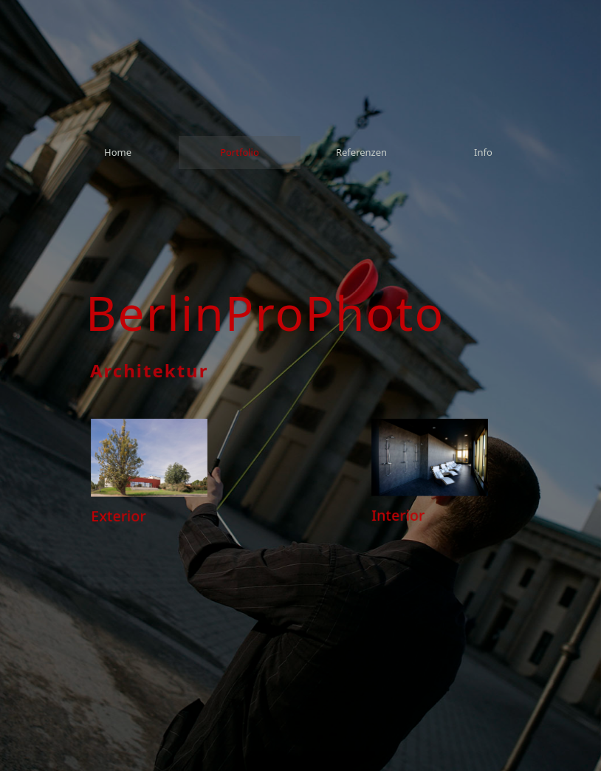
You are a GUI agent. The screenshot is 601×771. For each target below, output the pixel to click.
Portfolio (239, 152)
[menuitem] (118, 152)
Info (483, 152)
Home (117, 152)
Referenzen (361, 152)
